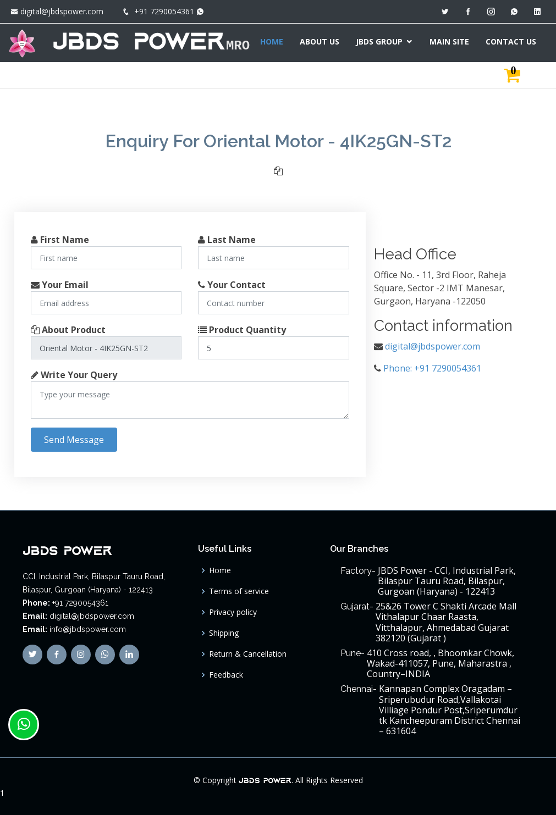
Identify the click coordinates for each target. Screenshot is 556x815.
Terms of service (239, 591)
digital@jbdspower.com (61, 11)
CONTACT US (514, 41)
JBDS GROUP (382, 41)
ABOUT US (323, 41)
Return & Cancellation (248, 654)
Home (220, 570)
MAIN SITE (452, 41)
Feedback (226, 675)
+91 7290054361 (164, 11)
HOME (275, 41)
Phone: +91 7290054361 (432, 368)
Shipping (224, 633)
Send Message (74, 440)
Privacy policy (233, 612)
